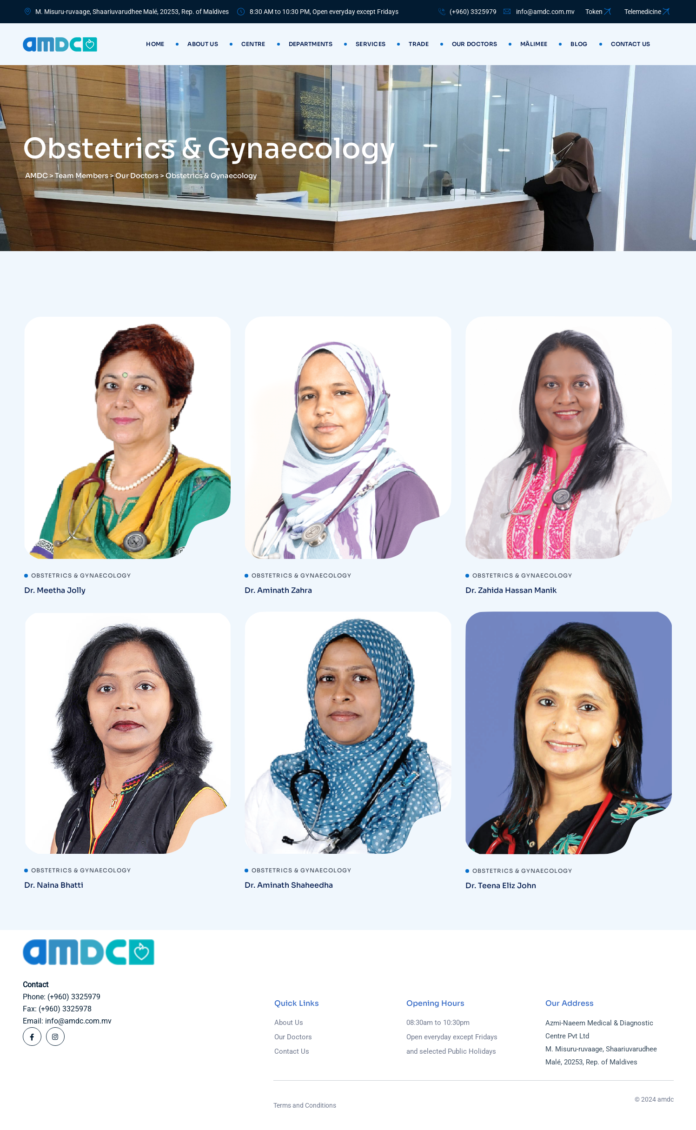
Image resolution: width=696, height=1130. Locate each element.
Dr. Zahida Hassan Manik (511, 590)
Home (155, 43)
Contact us (630, 43)
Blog (578, 43)
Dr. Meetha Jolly (55, 590)
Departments (310, 43)
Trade (419, 43)
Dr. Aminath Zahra (278, 590)
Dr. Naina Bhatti (53, 885)
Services (370, 43)
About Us (202, 43)
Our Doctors (474, 43)
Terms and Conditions (304, 1105)
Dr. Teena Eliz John (500, 886)
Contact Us (291, 1051)
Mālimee (533, 43)
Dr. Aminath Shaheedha (289, 885)
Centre (253, 43)
